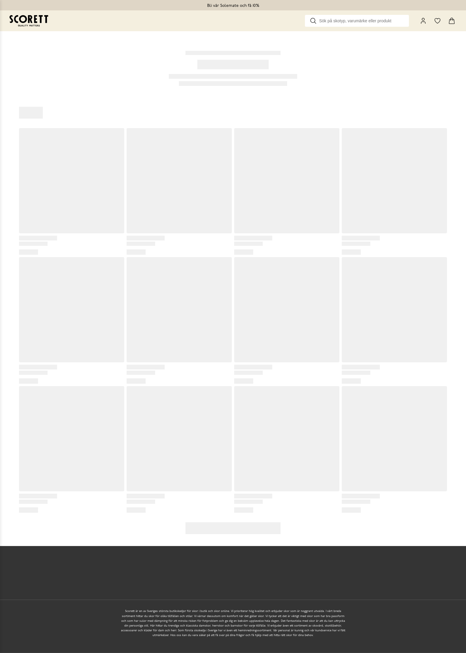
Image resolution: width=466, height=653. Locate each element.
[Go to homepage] (29, 20)
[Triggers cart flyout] (451, 21)
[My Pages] (423, 21)
